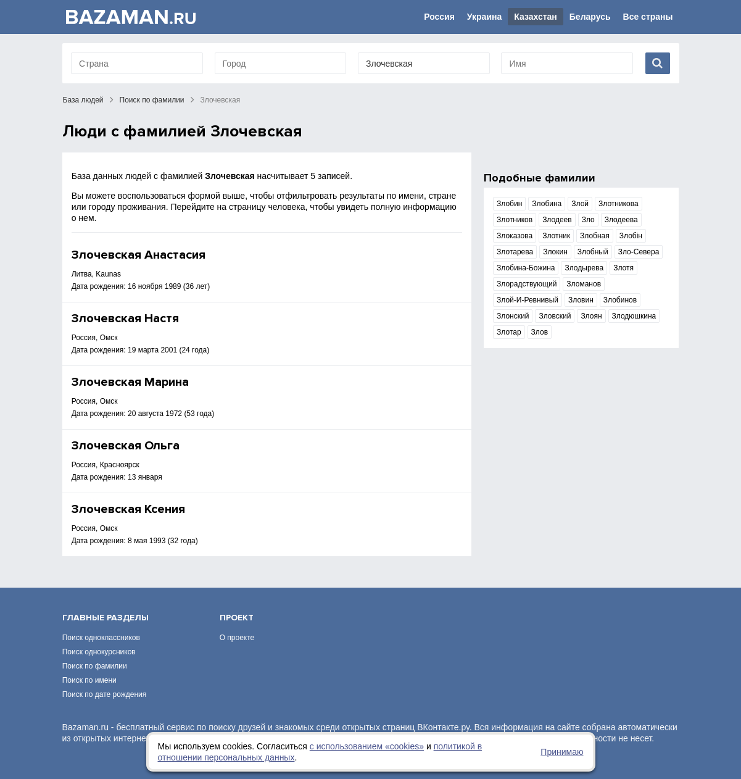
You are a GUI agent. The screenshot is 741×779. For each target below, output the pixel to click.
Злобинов (620, 300)
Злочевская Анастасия (138, 255)
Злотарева (515, 252)
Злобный (592, 252)
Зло (588, 219)
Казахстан (535, 17)
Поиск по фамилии (152, 100)
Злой (580, 203)
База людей (83, 100)
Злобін (630, 235)
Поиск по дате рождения (104, 694)
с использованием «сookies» (367, 746)
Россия (439, 17)
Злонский (513, 316)
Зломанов (583, 284)
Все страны (648, 17)
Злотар (509, 332)
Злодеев (557, 219)
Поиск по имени (89, 680)
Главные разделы (105, 617)
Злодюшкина (634, 316)
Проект (237, 617)
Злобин (509, 203)
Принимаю (561, 752)
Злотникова (618, 203)
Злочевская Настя (125, 318)
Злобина (546, 203)
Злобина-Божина (526, 268)
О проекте (237, 637)
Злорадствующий (527, 284)
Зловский (555, 316)
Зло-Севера (639, 252)
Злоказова (514, 235)
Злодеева (621, 219)
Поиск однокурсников (99, 652)
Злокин (555, 252)
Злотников (514, 219)
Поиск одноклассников (101, 637)
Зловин (581, 300)
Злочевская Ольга (126, 445)
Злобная (595, 235)
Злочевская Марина (130, 382)
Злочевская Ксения (128, 509)
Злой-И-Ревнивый (527, 300)
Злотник (556, 235)
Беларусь (590, 17)
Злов (539, 332)
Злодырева (584, 268)
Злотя (623, 268)
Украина (484, 17)
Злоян (591, 316)
